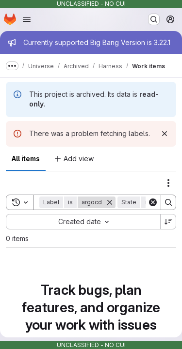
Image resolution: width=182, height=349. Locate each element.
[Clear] (153, 202)
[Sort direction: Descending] (168, 221)
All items (26, 158)
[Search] (168, 202)
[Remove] (110, 202)
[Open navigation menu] (26, 19)
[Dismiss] (164, 133)
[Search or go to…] (154, 19)
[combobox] (83, 221)
